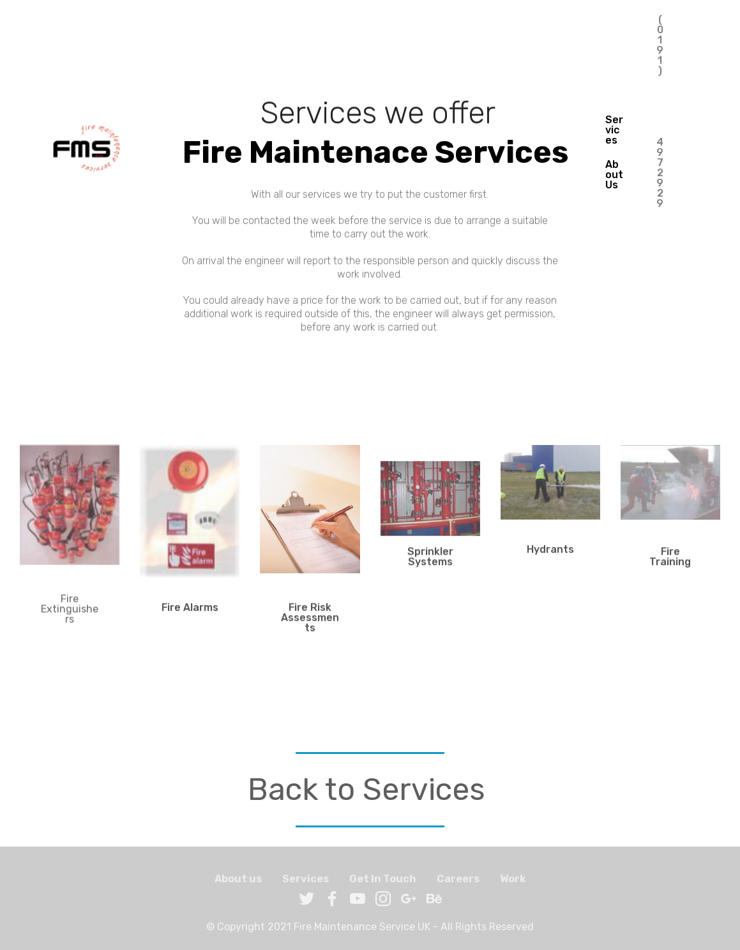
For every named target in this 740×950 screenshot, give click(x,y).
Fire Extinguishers (69, 617)
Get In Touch (382, 884)
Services (614, 130)
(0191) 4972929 (660, 152)
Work (513, 884)
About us (238, 884)
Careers (458, 884)
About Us (614, 174)
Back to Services (366, 789)
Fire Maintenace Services (353, 152)
